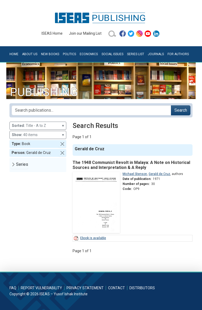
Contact (116, 288)
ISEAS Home (52, 33)
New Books (50, 54)
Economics (89, 54)
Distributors (142, 288)
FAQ (12, 288)
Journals (156, 54)
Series (22, 164)
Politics (69, 54)
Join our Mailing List (85, 33)
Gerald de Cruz (159, 174)
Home (13, 54)
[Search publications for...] (91, 110)
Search (180, 110)
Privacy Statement (85, 288)
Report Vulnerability (41, 288)
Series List (135, 54)
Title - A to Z (38, 125)
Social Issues (112, 54)
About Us (29, 54)
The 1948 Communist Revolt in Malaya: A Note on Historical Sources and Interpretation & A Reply (131, 165)
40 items (38, 135)
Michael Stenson (135, 174)
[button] (62, 144)
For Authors (178, 54)
